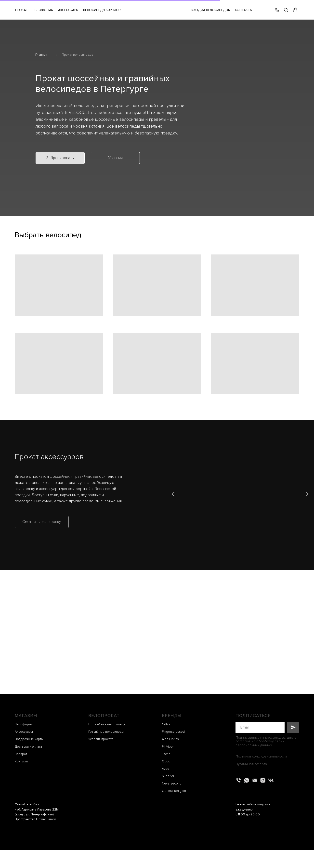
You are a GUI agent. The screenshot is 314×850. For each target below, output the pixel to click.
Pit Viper (168, 747)
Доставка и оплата (28, 747)
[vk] (271, 780)
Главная (41, 55)
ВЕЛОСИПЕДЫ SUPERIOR (102, 10)
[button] (68, 10)
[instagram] (263, 780)
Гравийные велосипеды (106, 732)
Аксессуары (24, 732)
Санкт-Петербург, (27, 804)
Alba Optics (170, 739)
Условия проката (100, 739)
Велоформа (24, 724)
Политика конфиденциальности (261, 756)
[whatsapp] (247, 780)
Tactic (166, 754)
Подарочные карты (29, 739)
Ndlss (166, 724)
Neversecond (172, 783)
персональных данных (254, 745)
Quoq (166, 761)
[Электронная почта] (255, 780)
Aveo (165, 769)
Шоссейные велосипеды (107, 724)
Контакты (21, 761)
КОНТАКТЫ (243, 10)
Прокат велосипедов (77, 55)
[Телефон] (239, 780)
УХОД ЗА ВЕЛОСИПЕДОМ (211, 10)
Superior (168, 776)
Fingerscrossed (173, 732)
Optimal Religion (174, 791)
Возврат (21, 754)
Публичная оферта (251, 764)
